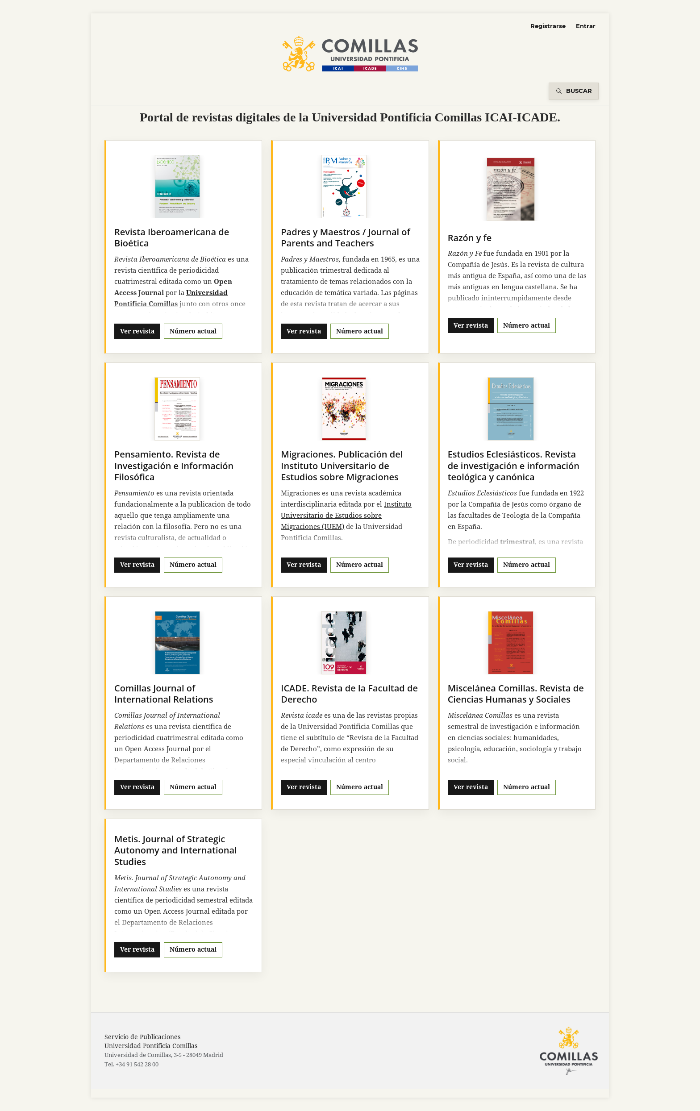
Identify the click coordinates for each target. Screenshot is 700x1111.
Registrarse (548, 25)
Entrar (586, 25)
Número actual (193, 331)
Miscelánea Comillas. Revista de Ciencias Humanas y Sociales (516, 694)
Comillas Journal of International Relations (163, 694)
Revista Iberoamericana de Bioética (171, 238)
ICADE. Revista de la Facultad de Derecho (349, 694)
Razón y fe (470, 238)
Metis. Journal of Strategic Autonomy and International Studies (175, 850)
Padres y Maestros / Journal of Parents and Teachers (345, 238)
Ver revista (137, 331)
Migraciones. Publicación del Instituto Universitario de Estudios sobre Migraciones (342, 465)
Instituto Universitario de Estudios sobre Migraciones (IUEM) (346, 515)
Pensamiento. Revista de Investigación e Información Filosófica (173, 465)
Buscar (579, 90)
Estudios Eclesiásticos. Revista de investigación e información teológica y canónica (513, 465)
